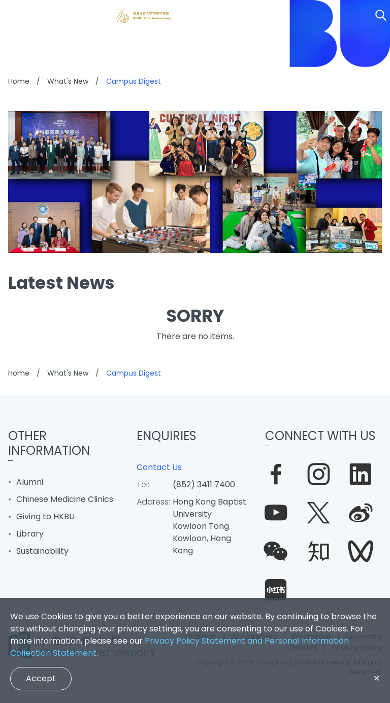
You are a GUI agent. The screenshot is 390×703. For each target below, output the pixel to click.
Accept (41, 678)
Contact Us (159, 467)
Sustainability (42, 551)
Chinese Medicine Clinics (64, 499)
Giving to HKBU (45, 516)
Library (30, 534)
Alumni (29, 482)
